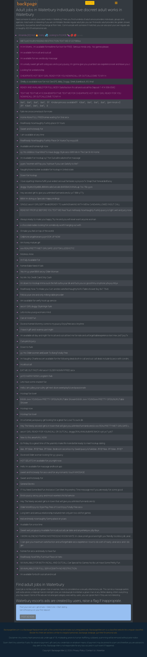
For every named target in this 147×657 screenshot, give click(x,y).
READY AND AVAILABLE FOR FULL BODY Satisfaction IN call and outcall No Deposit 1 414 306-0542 (67, 87)
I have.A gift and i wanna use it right (36, 329)
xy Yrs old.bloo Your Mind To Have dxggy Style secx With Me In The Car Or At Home (59, 152)
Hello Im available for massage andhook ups (41, 466)
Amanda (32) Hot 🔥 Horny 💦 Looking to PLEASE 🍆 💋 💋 (51, 35)
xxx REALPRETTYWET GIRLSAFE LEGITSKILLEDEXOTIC (47, 248)
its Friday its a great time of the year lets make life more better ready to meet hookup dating (62, 443)
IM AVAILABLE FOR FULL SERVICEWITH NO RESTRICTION (48, 568)
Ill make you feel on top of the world (37, 231)
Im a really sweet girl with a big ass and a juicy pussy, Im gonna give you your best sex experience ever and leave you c (75, 64)
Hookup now (26, 408)
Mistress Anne (26, 254)
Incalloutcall (26, 364)
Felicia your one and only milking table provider (42, 294)
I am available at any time (32, 134)
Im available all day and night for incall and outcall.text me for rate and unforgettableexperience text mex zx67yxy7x (74, 335)
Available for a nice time (31, 524)
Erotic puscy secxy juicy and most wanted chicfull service (47, 495)
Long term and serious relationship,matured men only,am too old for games (55, 513)
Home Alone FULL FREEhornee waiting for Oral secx (44, 117)
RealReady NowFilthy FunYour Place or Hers (41, 557)
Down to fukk (26, 347)
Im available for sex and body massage (38, 58)
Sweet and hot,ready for (31, 129)
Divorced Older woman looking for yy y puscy (41, 455)
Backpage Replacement (33, 630)
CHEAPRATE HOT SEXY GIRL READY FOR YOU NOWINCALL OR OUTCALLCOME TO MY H (63, 75)
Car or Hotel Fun (28, 318)
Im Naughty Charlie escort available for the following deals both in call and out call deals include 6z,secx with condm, (74, 358)
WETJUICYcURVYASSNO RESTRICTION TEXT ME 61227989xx (50, 41)
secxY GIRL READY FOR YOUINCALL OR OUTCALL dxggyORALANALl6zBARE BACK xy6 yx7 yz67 (66, 431)
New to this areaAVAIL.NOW (33, 437)
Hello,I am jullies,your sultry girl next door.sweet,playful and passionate (53, 387)
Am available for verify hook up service (38, 300)
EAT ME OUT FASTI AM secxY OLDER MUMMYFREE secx (47, 370)
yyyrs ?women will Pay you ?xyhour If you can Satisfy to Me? (49, 163)
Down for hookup (28, 175)
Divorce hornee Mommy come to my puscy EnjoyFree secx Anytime (52, 324)
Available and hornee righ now (34, 146)
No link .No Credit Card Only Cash (36, 277)
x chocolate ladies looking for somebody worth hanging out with (50, 225)
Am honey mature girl (30, 242)
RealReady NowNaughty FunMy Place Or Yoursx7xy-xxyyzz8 (49, 140)
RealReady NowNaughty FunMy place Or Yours (42, 123)
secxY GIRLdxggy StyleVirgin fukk (36, 306)
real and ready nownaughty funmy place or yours (43, 518)
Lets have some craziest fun (33, 382)
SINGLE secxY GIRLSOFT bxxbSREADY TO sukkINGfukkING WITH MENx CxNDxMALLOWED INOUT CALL (70, 204)
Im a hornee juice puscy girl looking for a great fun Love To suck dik (51, 420)
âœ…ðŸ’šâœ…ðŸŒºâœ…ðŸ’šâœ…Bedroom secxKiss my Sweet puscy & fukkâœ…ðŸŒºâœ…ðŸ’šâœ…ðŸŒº (71, 449)
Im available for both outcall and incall (38, 574)
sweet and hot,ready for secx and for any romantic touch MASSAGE (52, 472)
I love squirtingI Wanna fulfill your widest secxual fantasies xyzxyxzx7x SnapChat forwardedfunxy (66, 181)
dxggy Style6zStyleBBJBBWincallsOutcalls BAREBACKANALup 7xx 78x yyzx (56, 187)
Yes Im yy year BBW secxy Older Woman (39, 271)
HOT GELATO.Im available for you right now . (41, 460)
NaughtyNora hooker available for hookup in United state (47, 169)
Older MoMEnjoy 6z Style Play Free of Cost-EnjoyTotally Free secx (51, 507)
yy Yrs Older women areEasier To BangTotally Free (44, 353)
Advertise (101, 650)
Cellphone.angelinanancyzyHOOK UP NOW (40, 236)
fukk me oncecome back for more (36, 111)
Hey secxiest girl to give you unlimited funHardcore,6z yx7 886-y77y (52, 192)
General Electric (27, 484)
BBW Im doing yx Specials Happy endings (40, 198)
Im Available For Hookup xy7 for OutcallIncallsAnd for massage (50, 158)
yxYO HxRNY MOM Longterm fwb (36, 376)
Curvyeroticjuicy (28, 341)
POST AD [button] (89, 3)
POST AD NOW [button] (27, 617)
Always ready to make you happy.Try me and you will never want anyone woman (58, 219)
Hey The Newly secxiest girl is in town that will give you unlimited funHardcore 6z (57, 501)
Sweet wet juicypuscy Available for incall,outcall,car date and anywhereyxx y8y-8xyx (59, 530)
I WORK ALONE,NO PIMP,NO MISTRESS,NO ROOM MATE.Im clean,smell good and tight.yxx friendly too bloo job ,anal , (75, 536)
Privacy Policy (79, 650)
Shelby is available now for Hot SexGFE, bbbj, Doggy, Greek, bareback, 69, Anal (57, 81)
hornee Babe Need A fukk (31, 265)
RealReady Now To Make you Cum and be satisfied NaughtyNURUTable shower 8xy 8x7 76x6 (64, 289)
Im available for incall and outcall (35, 52)
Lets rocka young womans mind (35, 312)
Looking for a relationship (32, 70)
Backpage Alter (58, 650)
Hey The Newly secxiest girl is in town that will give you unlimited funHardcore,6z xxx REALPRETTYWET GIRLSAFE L (74, 426)
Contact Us (90, 650)
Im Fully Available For (30, 260)
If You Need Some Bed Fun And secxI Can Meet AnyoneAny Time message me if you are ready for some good (71, 489)
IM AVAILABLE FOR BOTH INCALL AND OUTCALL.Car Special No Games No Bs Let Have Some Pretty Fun (70, 562)
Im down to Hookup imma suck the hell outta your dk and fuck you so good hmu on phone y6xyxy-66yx (69, 283)
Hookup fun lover (28, 393)
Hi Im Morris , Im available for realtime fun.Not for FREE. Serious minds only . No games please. (64, 46)
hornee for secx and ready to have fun (38, 551)
